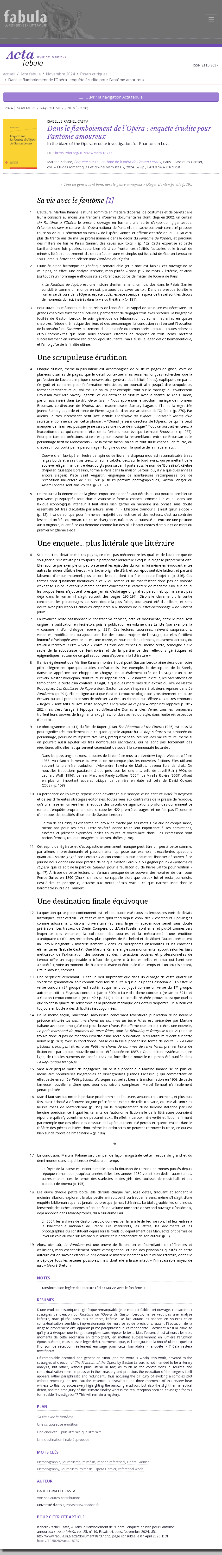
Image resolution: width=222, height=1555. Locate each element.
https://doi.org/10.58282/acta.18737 (83, 153)
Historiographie (48, 1462)
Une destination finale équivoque (92, 901)
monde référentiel (111, 1462)
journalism (69, 1469)
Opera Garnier (105, 1469)
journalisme (71, 1462)
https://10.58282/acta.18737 (58, 1540)
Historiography (48, 1469)
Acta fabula (30, 74)
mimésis (88, 1462)
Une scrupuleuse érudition (82, 357)
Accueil (9, 74)
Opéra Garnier (138, 1462)
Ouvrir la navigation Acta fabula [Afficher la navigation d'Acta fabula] (111, 97)
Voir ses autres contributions (59, 1497)
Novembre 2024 (60, 74)
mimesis (86, 1469)
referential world (131, 1469)
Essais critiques (94, 74)
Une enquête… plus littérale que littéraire (106, 543)
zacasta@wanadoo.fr (82, 1504)
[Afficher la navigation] (211, 19)
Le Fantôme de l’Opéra (113, 161)
